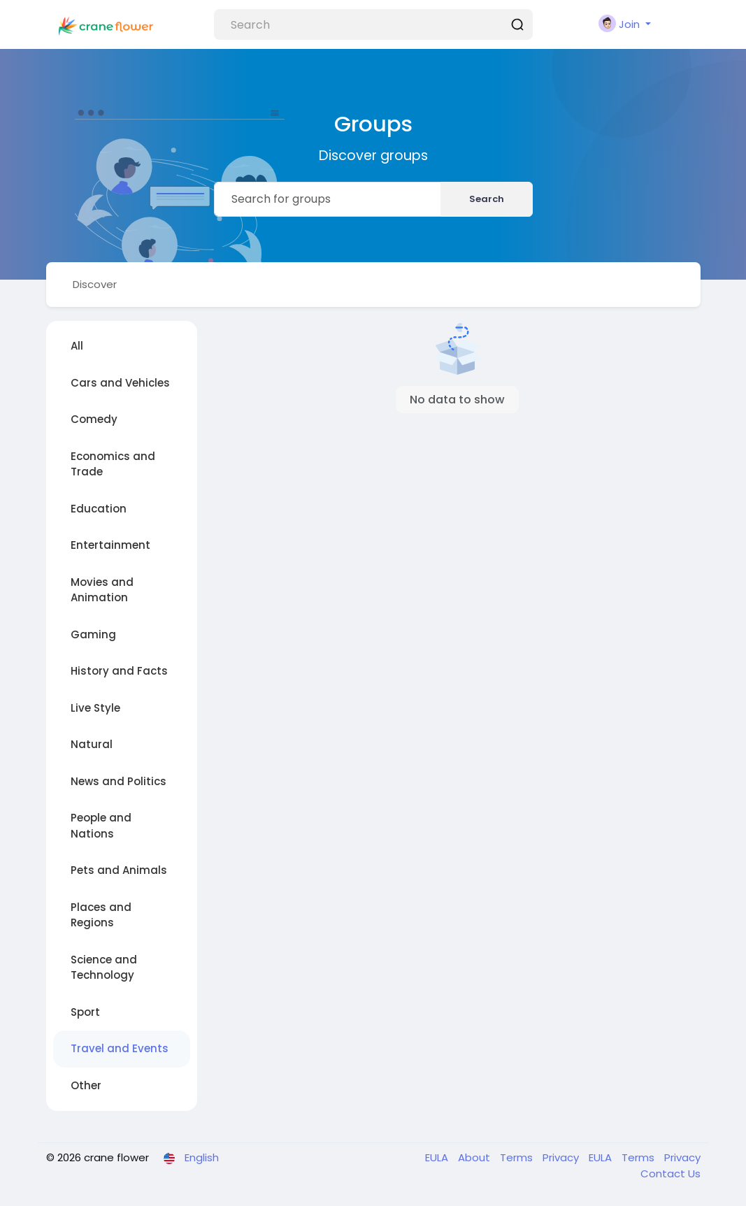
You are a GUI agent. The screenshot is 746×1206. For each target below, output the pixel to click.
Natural (92, 744)
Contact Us (670, 1173)
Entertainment (110, 545)
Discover (95, 284)
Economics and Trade (113, 464)
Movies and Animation (102, 590)
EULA (438, 1157)
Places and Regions (101, 915)
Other (86, 1085)
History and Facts (119, 670)
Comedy (94, 419)
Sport (85, 1012)
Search (486, 199)
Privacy (562, 1157)
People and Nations (101, 825)
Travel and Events (119, 1048)
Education (99, 508)
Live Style (95, 708)
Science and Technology (104, 967)
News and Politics (118, 781)
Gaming (93, 634)
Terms (518, 1157)
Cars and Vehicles (120, 382)
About (475, 1157)
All (77, 345)
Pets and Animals (119, 870)
